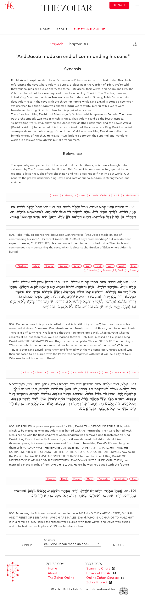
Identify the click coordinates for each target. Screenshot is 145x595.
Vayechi (57, 44)
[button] (72, 543)
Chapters (49, 540)
